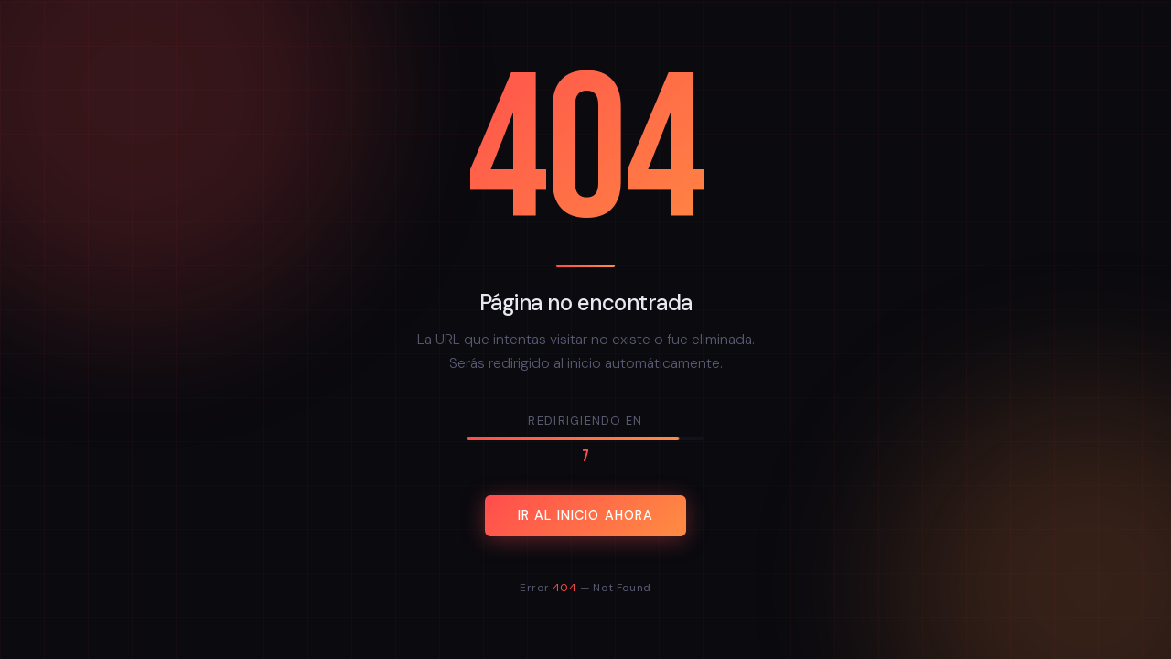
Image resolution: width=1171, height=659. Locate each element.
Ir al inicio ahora (586, 515)
